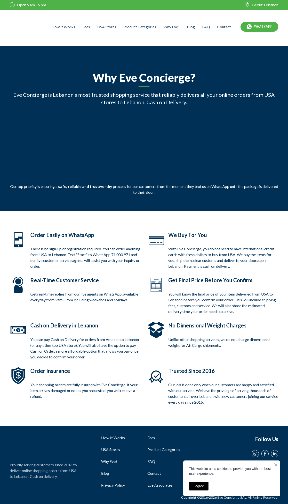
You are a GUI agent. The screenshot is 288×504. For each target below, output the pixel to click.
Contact (224, 26)
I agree (198, 486)
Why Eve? (171, 26)
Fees (86, 26)
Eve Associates (159, 485)
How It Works (63, 26)
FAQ (206, 26)
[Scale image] (41, 144)
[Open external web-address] (24, 27)
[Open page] (42, 445)
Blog (191, 26)
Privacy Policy (113, 485)
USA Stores (106, 26)
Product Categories (139, 26)
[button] (259, 27)
